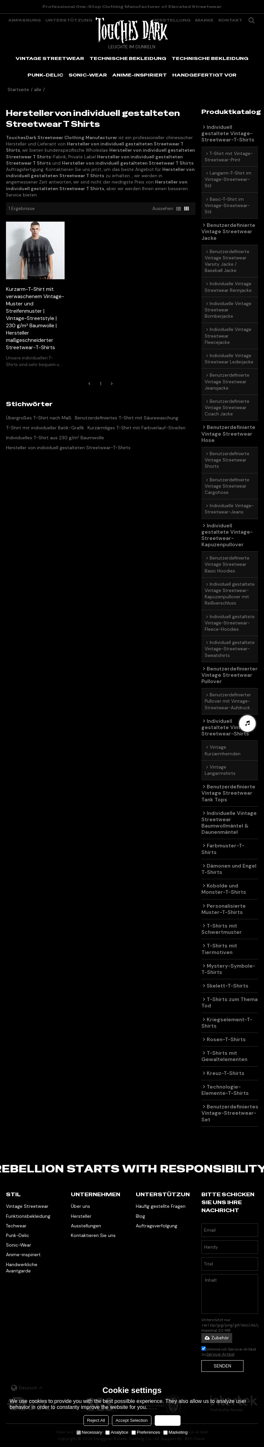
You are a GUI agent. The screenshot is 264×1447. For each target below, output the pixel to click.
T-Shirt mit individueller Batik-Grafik (45, 428)
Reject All (96, 1420)
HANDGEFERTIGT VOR (204, 75)
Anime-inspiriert (23, 1255)
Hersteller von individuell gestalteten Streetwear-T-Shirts (68, 448)
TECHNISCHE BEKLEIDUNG (127, 58)
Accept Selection (132, 1420)
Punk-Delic (17, 1235)
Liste (179, 208)
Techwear (16, 1226)
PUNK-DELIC (45, 75)
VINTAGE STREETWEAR (50, 58)
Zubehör (217, 1338)
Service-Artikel (220, 1354)
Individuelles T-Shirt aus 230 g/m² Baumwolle (55, 438)
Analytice (116, 1432)
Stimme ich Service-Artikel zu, (228, 1352)
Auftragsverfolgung (156, 1226)
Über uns (80, 1206)
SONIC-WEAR (88, 75)
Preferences (146, 1432)
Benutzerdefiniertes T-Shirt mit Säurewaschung (126, 418)
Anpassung (24, 20)
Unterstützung (68, 20)
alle (37, 89)
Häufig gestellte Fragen (160, 1206)
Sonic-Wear (18, 1245)
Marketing (175, 1432)
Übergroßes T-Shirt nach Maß (39, 418)
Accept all (167, 1420)
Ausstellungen (86, 1226)
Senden (222, 1366)
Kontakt (230, 20)
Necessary (89, 1432)
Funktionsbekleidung (28, 1216)
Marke (204, 20)
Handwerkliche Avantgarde (21, 1267)
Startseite (18, 89)
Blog (140, 1216)
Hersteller (81, 1216)
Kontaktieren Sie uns (93, 1235)
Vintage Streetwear (27, 1206)
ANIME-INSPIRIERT (139, 75)
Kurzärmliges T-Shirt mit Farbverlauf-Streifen (136, 428)
